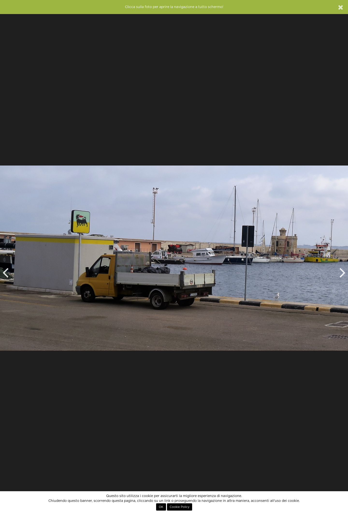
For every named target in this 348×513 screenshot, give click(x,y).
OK (161, 506)
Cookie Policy (179, 506)
